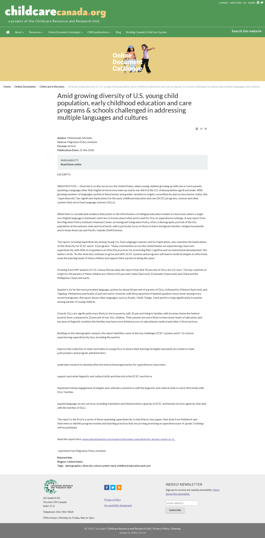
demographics (73, 465)
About (19, 32)
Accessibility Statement (118, 505)
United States (75, 461)
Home (7, 32)
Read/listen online (71, 164)
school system (101, 465)
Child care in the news (52, 86)
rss (244, 2)
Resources (36, 32)
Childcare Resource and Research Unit (129, 528)
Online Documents (25, 86)
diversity (88, 465)
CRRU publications (99, 32)
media (251, 2)
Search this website (247, 31)
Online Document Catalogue (65, 32)
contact (223, 2)
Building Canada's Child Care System (146, 32)
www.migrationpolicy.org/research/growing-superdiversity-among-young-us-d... (128, 439)
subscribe (235, 2)
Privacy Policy (112, 499)
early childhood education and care (131, 465)
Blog (118, 32)
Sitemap (176, 528)
